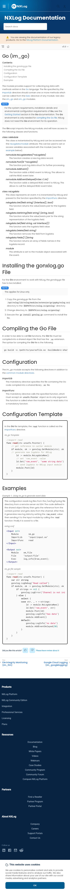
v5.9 (64, 46)
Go (27, 89)
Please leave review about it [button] (47, 650)
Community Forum (35, 774)
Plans (4, 724)
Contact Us (35, 838)
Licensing (6, 718)
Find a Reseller (35, 797)
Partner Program (35, 801)
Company (35, 824)
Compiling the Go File (14, 69)
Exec (28, 95)
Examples (8, 80)
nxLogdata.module (19, 143)
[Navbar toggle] (3, 47)
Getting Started (12, 114)
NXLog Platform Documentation (42, 39)
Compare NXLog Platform (35, 779)
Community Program (35, 770)
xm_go (9, 99)
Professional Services (12, 712)
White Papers (35, 751)
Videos (35, 756)
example (10, 150)
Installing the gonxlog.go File (17, 66)
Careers (35, 828)
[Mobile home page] (8, 46)
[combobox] (25, 26)
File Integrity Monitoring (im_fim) (14, 663)
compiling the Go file (46, 117)
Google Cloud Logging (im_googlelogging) (56, 663)
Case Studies (35, 765)
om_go (22, 99)
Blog (35, 746)
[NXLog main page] (19, 6)
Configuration (10, 73)
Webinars (35, 760)
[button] (7, 6)
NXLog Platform (9, 694)
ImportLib (7, 92)
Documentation (35, 742)
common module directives (20, 372)
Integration (7, 706)
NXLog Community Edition (14, 700)
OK (35, 885)
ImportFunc (51, 198)
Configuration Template (15, 76)
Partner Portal (35, 806)
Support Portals (35, 833)
